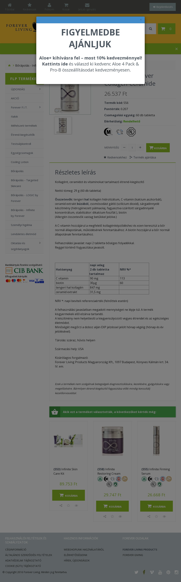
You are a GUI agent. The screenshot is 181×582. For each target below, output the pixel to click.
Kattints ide (55, 64)
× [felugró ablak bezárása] (141, 20)
